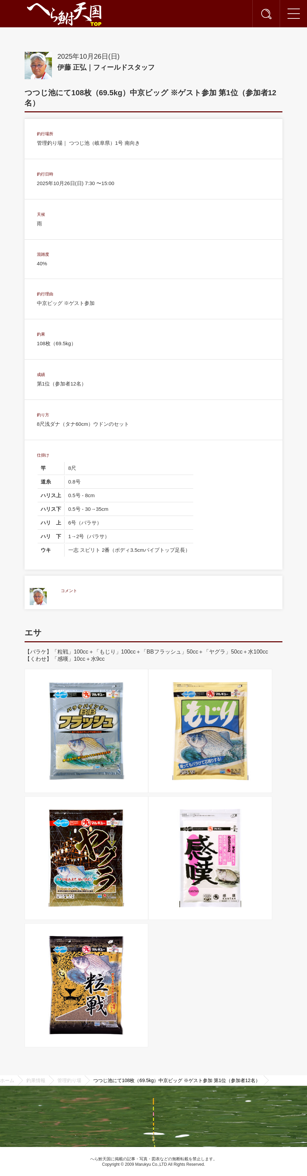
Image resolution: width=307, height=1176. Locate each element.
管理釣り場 (69, 1080)
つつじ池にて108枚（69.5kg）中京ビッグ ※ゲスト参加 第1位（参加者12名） (176, 1080)
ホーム (7, 1080)
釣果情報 (35, 1080)
